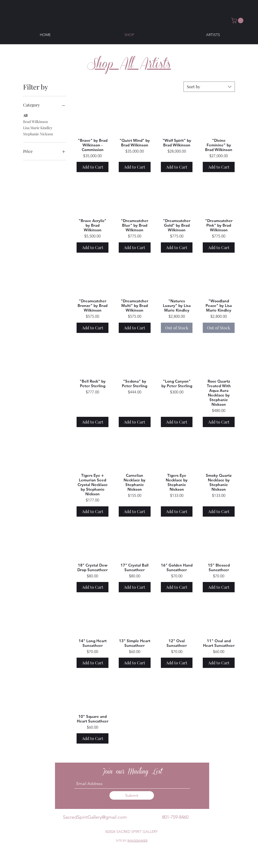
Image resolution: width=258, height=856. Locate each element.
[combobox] (209, 87)
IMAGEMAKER (137, 840)
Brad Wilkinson (35, 121)
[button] (238, 20)
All (25, 115)
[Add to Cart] (92, 167)
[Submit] (131, 795)
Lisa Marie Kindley (37, 127)
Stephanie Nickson (38, 133)
